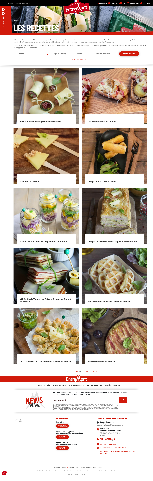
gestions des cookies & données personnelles (85, 467)
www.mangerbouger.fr (76, 474)
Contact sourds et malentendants (113, 448)
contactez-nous (3, 27)
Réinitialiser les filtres (78, 59)
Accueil (17, 21)
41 (93, 372)
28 (73, 372)
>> (97, 372)
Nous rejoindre (62, 426)
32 (87, 372)
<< (64, 372)
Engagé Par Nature (112, 385)
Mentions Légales (60, 467)
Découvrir (62, 437)
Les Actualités (43, 385)
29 (77, 372)
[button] (4, 473)
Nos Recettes (96, 385)
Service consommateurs (109, 444)
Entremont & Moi (59, 385)
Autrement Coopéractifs (78, 385)
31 (84, 372)
